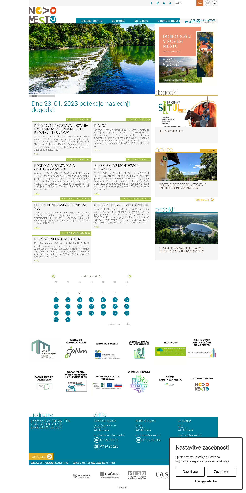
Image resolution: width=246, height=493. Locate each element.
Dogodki (35, 95)
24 (68, 312)
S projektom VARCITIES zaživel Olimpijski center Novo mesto (181, 249)
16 (56, 306)
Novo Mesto (50, 15)
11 (79, 299)
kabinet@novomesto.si (151, 435)
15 (126, 299)
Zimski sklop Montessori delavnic (117, 167)
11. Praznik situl (171, 131)
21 (115, 306)
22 (126, 306)
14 (115, 299)
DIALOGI (100, 126)
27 (103, 312)
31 (68, 319)
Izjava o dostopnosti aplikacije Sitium (94, 462)
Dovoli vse (190, 472)
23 (56, 312)
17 (68, 306)
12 (91, 299)
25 (79, 312)
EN (214, 3)
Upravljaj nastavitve (206, 481)
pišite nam (42, 456)
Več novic (202, 200)
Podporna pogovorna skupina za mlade (54, 167)
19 (91, 306)
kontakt (207, 3)
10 (68, 299)
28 (115, 312)
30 (56, 319)
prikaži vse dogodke (119, 324)
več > (37, 153)
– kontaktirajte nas (200, 21)
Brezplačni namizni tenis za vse (60, 207)
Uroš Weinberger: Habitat (58, 239)
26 (91, 312)
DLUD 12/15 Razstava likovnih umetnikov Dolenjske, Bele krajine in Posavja (61, 129)
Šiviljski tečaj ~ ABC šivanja (121, 205)
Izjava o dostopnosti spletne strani (50, 462)
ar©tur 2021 (123, 487)
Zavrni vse (221, 472)
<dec (53, 276)
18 (79, 306)
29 (126, 312)
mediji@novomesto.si (193, 435)
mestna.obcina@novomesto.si (112, 435)
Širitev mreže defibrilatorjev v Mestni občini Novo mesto (182, 186)
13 (103, 299)
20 (103, 306)
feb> (129, 276)
